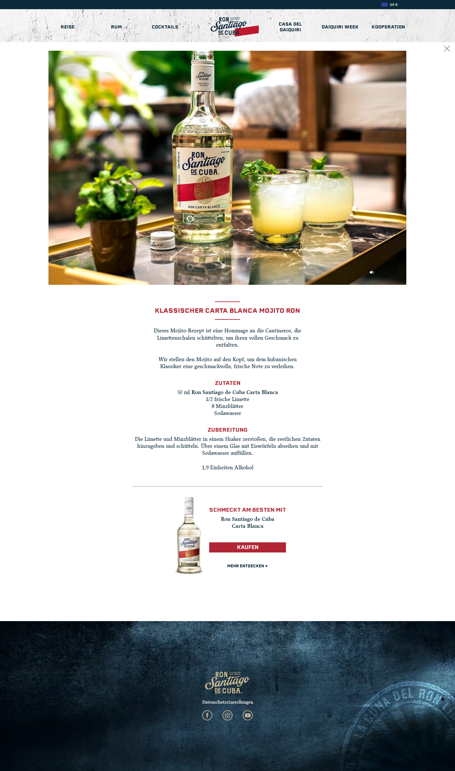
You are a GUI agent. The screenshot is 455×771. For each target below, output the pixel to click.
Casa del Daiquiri (290, 27)
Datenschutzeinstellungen (227, 702)
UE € (394, 5)
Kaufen (247, 547)
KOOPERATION (388, 27)
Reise (68, 27)
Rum (116, 27)
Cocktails (165, 27)
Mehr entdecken (247, 566)
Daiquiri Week (340, 27)
